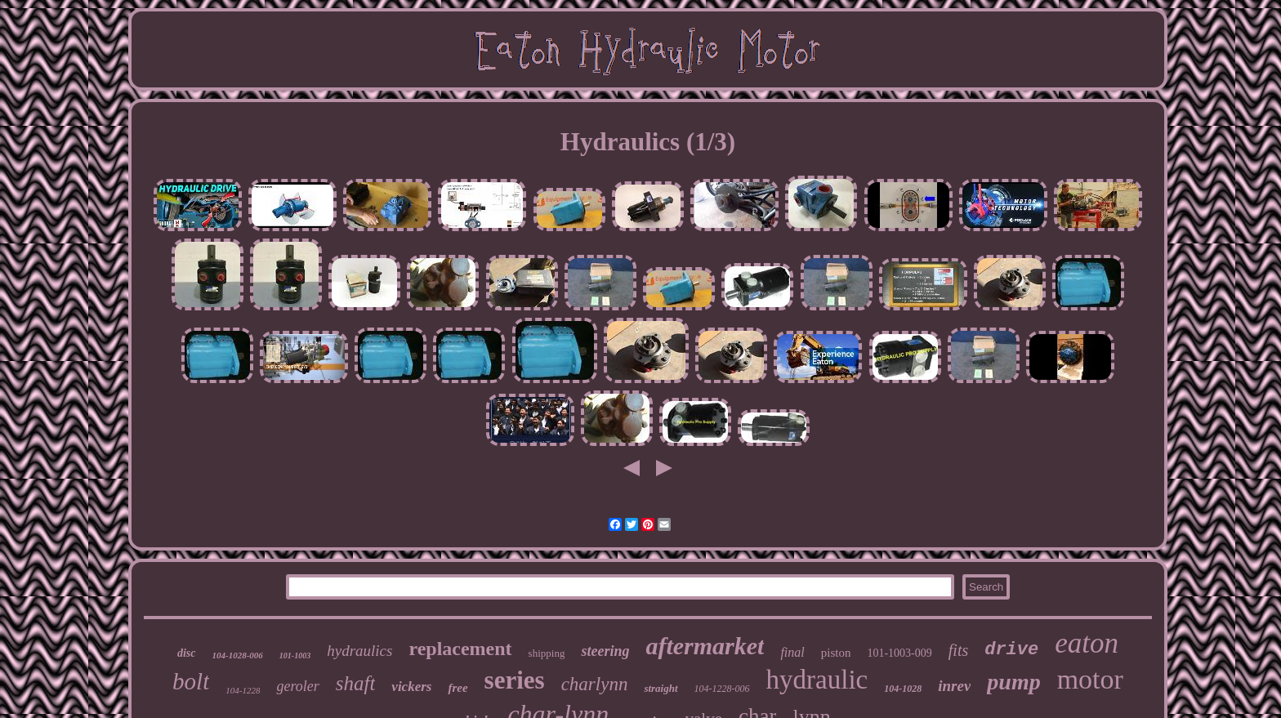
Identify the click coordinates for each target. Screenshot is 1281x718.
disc (186, 653)
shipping (547, 653)
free (457, 687)
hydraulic (817, 679)
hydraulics (359, 650)
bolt (190, 681)
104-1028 (903, 688)
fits (958, 650)
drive (1011, 650)
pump (1013, 681)
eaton (1086, 643)
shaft (356, 683)
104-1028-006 (237, 655)
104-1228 (242, 690)
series (514, 680)
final (792, 652)
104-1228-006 (722, 688)
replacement (459, 648)
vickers (411, 686)
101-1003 (294, 655)
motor (1090, 679)
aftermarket (704, 645)
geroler (297, 686)
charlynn (594, 684)
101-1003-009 (899, 653)
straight (660, 688)
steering (605, 651)
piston (836, 652)
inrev (954, 685)
